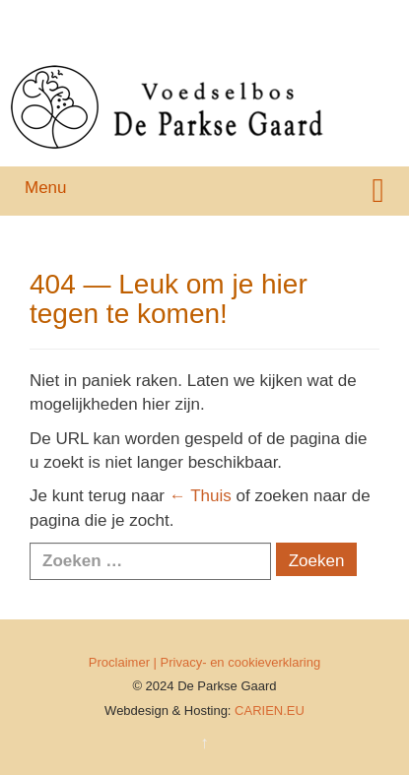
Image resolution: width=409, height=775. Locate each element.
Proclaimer (119, 662)
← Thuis (201, 495)
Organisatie (201, 17)
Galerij (278, 17)
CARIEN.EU (270, 710)
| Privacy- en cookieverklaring (237, 662)
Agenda (145, 40)
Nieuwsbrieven (54, 40)
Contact (215, 40)
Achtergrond (106, 17)
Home (27, 17)
